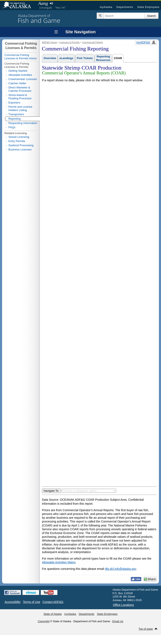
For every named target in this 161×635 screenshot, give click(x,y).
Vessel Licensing (18, 136)
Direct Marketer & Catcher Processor (19, 89)
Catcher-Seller (17, 83)
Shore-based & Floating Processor (20, 96)
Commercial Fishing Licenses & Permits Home (20, 56)
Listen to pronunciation (51, 3)
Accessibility (13, 602)
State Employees (148, 7)
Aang (43, 3)
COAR (118, 58)
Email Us (117, 621)
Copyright (43, 621)
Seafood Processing (20, 145)
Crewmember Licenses (22, 79)
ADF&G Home (49, 42)
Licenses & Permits (70, 42)
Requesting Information (22, 123)
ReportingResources (103, 58)
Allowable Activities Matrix (58, 562)
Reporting (14, 118)
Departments (124, 7)
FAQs (11, 127)
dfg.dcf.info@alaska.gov (120, 568)
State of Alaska (18, 5)
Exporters (14, 102)
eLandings (66, 58)
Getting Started (17, 70)
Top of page (146, 628)
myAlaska (106, 7)
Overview (50, 58)
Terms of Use (31, 602)
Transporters (16, 114)
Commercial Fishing (92, 42)
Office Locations (123, 605)
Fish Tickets (85, 58)
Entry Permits (16, 141)
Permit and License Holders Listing (20, 108)
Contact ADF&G (53, 602)
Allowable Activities (20, 74)
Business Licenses (19, 149)
